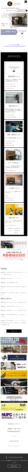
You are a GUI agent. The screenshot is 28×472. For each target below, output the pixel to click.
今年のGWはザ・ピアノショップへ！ (14, 278)
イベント (10, 230)
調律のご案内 (9, 143)
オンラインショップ (10, 84)
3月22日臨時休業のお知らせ (12, 282)
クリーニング (9, 197)
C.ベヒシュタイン (10, 88)
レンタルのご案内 (10, 114)
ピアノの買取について (11, 170)
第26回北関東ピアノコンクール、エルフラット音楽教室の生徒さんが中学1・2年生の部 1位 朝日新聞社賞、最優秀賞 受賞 (14, 322)
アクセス (14, 436)
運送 (7, 195)
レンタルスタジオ (10, 199)
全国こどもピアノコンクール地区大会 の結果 (16, 302)
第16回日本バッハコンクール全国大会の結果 (16, 310)
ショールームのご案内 (11, 86)
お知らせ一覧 (14, 331)
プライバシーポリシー (14, 446)
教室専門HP (10, 228)
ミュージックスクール (11, 225)
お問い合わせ (21, 10)
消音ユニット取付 (10, 145)
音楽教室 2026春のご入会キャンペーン (14, 306)
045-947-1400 (12, 10)
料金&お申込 (17, 228)
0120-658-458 (14, 441)
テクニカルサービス (10, 140)
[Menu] (26, 2)
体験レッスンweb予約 (17, 231)
